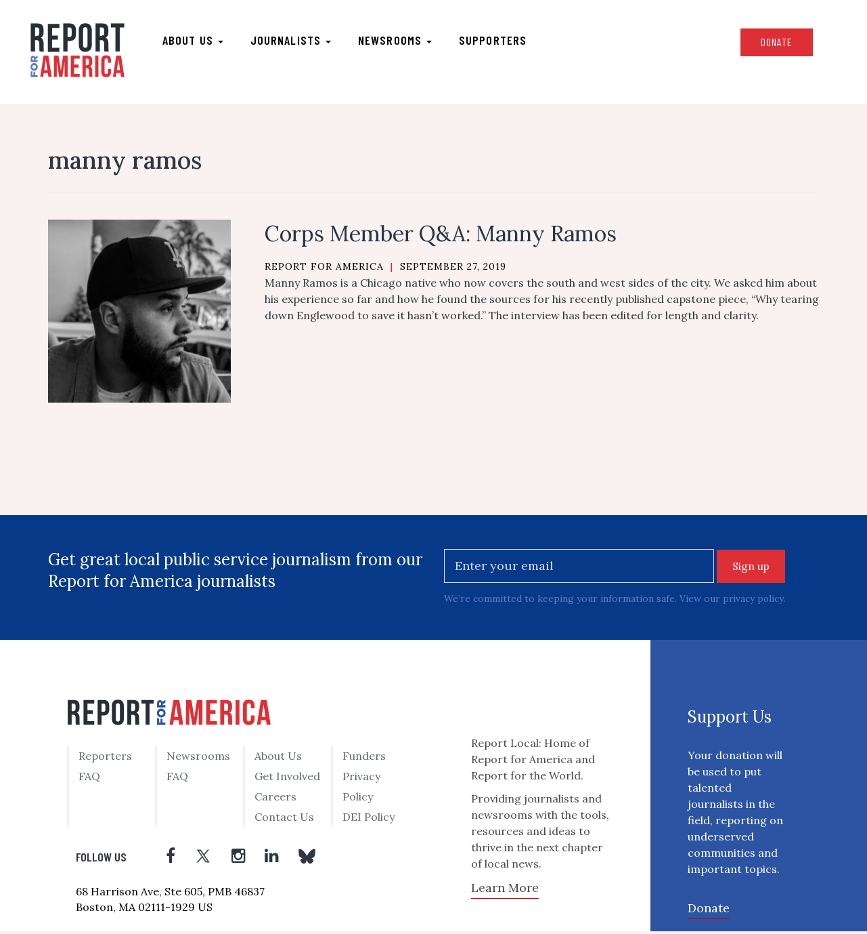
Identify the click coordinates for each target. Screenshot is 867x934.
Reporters (105, 758)
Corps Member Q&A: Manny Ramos (441, 236)
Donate (771, 43)
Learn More (505, 890)
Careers (275, 799)
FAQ (89, 779)
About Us (278, 758)
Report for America (324, 269)
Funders (364, 758)
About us (196, 41)
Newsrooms (398, 41)
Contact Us (284, 819)
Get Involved (287, 779)
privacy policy (753, 601)
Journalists (294, 41)
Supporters (496, 41)
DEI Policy (368, 819)
